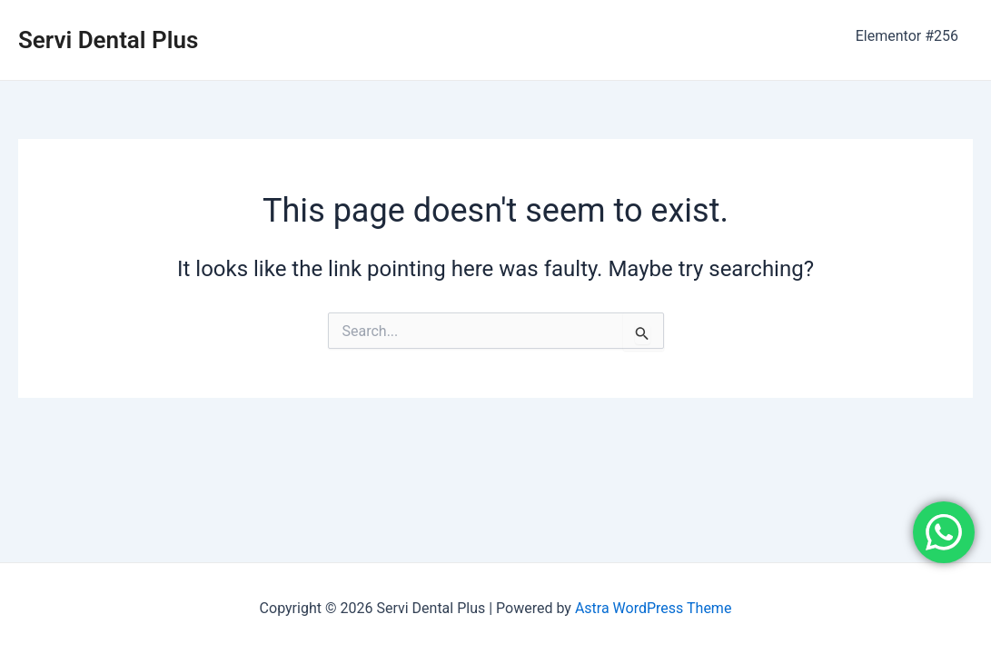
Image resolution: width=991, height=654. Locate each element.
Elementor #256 (907, 36)
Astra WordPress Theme (653, 608)
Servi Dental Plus (108, 40)
